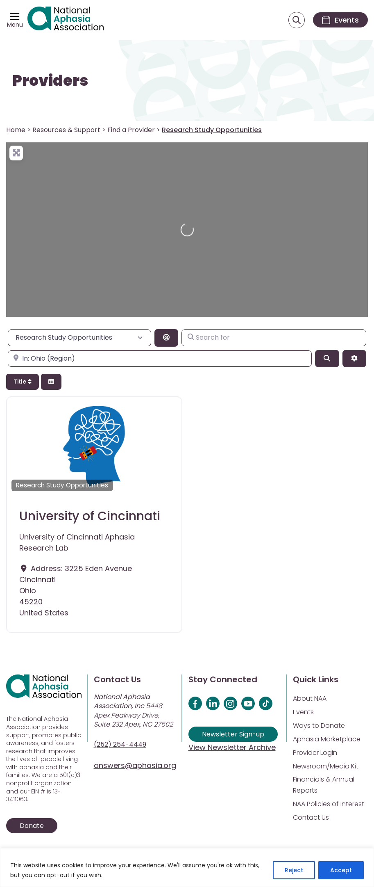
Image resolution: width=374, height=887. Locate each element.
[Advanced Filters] (354, 358)
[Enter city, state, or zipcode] (160, 358)
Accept (341, 870)
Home (15, 130)
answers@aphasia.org (135, 765)
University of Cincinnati (89, 516)
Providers (50, 81)
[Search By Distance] (166, 337)
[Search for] (273, 337)
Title (23, 381)
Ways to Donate (319, 725)
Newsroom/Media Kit (325, 766)
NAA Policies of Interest (328, 804)
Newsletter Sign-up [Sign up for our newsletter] (233, 734)
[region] (187, 867)
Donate (32, 825)
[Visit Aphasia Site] (65, 20)
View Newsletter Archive (232, 747)
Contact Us (311, 817)
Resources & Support (66, 130)
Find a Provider (131, 130)
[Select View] (51, 382)
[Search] (327, 358)
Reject (294, 870)
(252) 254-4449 (120, 744)
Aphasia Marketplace (326, 739)
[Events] (340, 19)
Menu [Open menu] (15, 25)
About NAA (309, 698)
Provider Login (315, 752)
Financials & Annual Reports (323, 785)
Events (303, 712)
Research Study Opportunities (62, 485)
